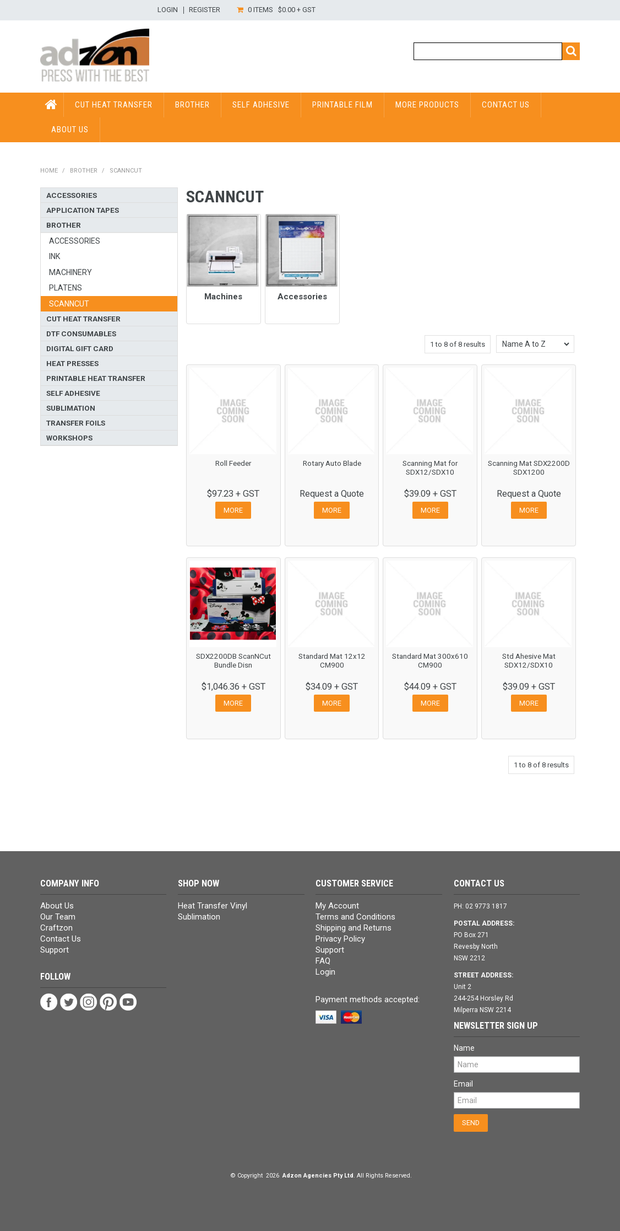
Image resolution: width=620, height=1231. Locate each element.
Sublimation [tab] (70, 408)
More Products (427, 105)
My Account (337, 906)
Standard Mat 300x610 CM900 (430, 660)
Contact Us (506, 105)
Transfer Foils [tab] (75, 422)
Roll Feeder (233, 463)
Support (54, 950)
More (233, 510)
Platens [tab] (65, 287)
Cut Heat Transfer (114, 105)
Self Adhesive (261, 105)
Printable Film (342, 105)
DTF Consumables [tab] (81, 333)
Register (204, 10)
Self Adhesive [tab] (73, 393)
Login (167, 10)
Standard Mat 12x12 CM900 (332, 660)
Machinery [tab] (70, 272)
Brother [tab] (63, 225)
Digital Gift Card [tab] (79, 348)
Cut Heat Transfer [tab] (83, 318)
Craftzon (56, 928)
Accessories (302, 297)
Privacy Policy (340, 939)
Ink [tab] (54, 256)
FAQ (323, 961)
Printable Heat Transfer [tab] (95, 378)
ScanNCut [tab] (69, 303)
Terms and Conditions (355, 917)
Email (463, 1083)
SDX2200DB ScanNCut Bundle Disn (233, 660)
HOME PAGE (52, 105)
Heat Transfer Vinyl (212, 906)
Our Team (57, 917)
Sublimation (199, 917)
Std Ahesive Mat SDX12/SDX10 (529, 660)
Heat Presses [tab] (72, 363)
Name (464, 1048)
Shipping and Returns (353, 928)
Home (49, 170)
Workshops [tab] (69, 437)
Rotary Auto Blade (332, 463)
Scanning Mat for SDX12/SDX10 (430, 467)
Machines (223, 297)
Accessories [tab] (71, 195)
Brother (192, 105)
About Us (70, 130)
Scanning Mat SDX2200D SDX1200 (529, 467)
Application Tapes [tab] (82, 210)
